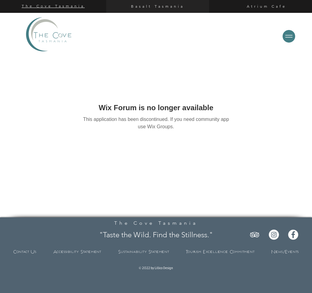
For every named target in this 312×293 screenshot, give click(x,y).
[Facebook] (293, 235)
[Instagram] (274, 235)
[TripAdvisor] (255, 235)
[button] (289, 36)
